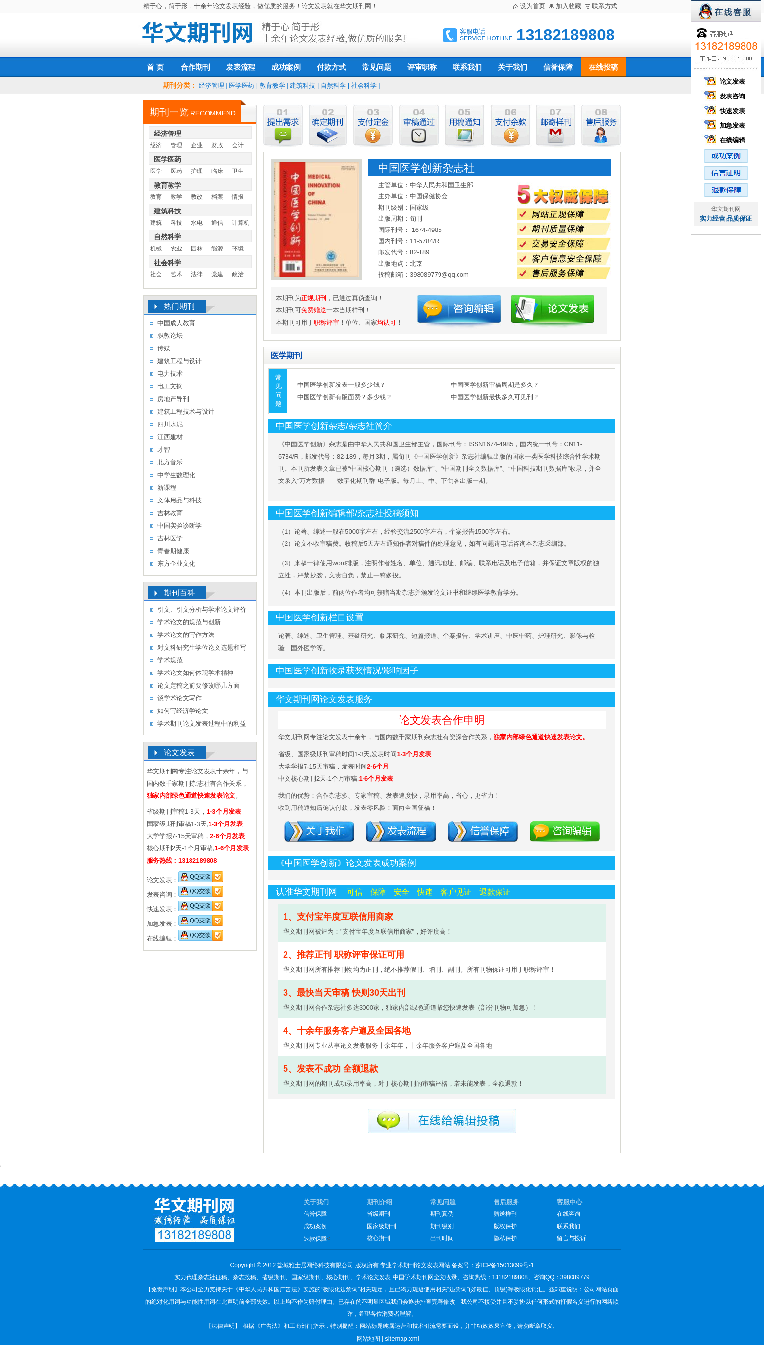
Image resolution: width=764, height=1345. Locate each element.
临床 (217, 171)
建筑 (156, 222)
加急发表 (726, 125)
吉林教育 (170, 513)
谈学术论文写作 (179, 698)
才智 (163, 449)
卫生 (238, 171)
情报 (238, 196)
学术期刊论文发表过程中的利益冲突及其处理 (201, 725)
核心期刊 (378, 1238)
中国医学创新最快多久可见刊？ (495, 397)
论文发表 (726, 81)
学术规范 (170, 660)
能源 (217, 248)
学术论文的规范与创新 (189, 622)
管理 (176, 145)
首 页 (155, 67)
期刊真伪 (442, 1213)
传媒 (163, 348)
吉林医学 (170, 538)
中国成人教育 (176, 323)
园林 (197, 248)
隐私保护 (505, 1238)
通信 (217, 222)
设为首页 (532, 6)
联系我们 (467, 67)
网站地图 (368, 1338)
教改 (197, 196)
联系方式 (604, 6)
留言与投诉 (571, 1238)
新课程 (166, 487)
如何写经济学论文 (182, 710)
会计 (238, 145)
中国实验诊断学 (179, 525)
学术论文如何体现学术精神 (195, 672)
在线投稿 (603, 67)
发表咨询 (726, 96)
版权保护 (505, 1226)
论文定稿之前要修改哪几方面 (198, 685)
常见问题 (376, 67)
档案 (217, 196)
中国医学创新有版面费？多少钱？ (344, 397)
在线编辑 (726, 140)
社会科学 (364, 85)
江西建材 (170, 437)
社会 (156, 274)
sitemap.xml (402, 1338)
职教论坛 (170, 335)
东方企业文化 (176, 563)
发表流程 (240, 67)
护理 (197, 171)
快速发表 (726, 111)
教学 (176, 196)
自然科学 (333, 85)
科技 (176, 222)
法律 (197, 274)
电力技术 (170, 373)
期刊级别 (442, 1226)
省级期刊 (378, 1213)
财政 (217, 145)
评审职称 (422, 67)
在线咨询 (568, 1213)
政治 (238, 274)
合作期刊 (195, 67)
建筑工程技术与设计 (185, 411)
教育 (156, 196)
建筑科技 (302, 85)
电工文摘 (170, 386)
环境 (238, 248)
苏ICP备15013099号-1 (504, 1265)
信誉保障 (558, 67)
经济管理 (211, 85)
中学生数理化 (176, 475)
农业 (176, 248)
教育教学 (272, 85)
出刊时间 (442, 1238)
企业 (197, 145)
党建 (217, 274)
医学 (156, 171)
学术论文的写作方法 (185, 634)
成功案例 (286, 67)
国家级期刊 (381, 1226)
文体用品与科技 (179, 500)
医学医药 (241, 85)
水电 (197, 222)
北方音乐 (170, 462)
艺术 (176, 274)
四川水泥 (170, 424)
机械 (156, 248)
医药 (176, 171)
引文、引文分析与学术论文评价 (201, 609)
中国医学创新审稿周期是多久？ (495, 384)
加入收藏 (568, 6)
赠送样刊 (505, 1213)
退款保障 (315, 1238)
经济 (156, 145)
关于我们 (512, 67)
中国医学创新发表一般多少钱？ (341, 384)
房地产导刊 (173, 399)
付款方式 (331, 67)
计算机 (240, 222)
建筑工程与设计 (179, 361)
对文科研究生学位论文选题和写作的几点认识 (201, 649)
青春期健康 (173, 551)
